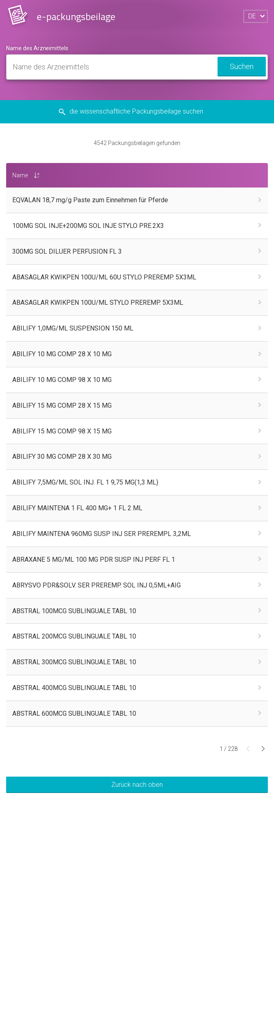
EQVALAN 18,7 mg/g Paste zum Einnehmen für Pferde (90, 200)
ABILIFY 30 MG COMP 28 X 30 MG (62, 456)
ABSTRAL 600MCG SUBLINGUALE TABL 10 (74, 713)
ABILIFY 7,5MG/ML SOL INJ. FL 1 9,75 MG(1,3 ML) (85, 482)
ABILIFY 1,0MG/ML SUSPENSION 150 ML (72, 328)
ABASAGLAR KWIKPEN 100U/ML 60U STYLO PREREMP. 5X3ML (104, 277)
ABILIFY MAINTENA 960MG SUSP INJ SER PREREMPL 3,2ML (101, 534)
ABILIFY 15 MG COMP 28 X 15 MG (62, 405)
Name (20, 175)
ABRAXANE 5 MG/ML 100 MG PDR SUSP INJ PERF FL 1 (93, 559)
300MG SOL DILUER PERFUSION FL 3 (67, 251)
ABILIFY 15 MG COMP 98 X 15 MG (62, 431)
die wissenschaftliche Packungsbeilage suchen (137, 111)
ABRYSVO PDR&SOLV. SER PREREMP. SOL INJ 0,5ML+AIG (96, 585)
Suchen (242, 66)
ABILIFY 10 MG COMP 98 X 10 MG (62, 380)
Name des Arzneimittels (37, 48)
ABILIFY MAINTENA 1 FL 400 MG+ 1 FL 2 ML (77, 508)
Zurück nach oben (137, 784)
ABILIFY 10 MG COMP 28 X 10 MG (62, 354)
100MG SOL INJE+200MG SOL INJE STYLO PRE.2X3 (88, 226)
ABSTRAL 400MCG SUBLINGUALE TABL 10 (74, 688)
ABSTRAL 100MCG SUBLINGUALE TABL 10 (74, 611)
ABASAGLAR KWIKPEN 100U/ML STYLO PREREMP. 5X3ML (97, 302)
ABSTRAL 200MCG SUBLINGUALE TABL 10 (74, 636)
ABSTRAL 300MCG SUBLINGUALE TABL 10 (74, 662)
